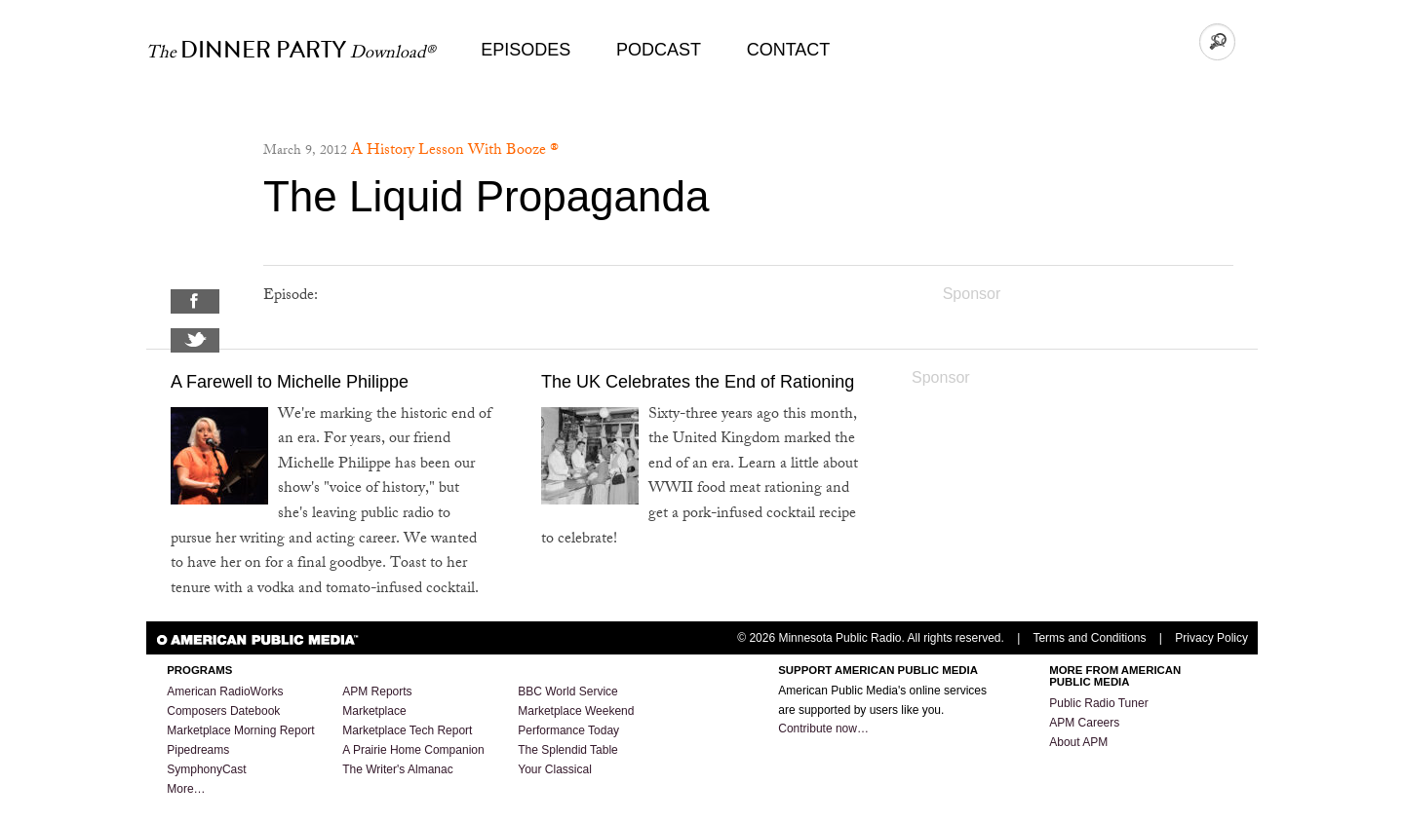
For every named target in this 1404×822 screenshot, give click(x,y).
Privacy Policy (1211, 638)
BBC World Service (567, 691)
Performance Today (568, 730)
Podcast (658, 49)
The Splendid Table (568, 750)
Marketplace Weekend (576, 711)
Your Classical (555, 769)
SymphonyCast (206, 769)
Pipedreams (198, 750)
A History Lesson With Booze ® (455, 151)
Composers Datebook (223, 711)
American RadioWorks (225, 691)
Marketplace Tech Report (407, 730)
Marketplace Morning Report (240, 730)
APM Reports (376, 691)
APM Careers (1084, 722)
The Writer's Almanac (397, 769)
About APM (1078, 742)
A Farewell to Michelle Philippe (290, 382)
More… (186, 789)
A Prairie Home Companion (413, 750)
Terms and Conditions (1089, 638)
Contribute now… (823, 728)
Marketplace (374, 711)
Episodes (525, 49)
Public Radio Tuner (1098, 703)
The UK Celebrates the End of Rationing (697, 382)
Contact (789, 49)
